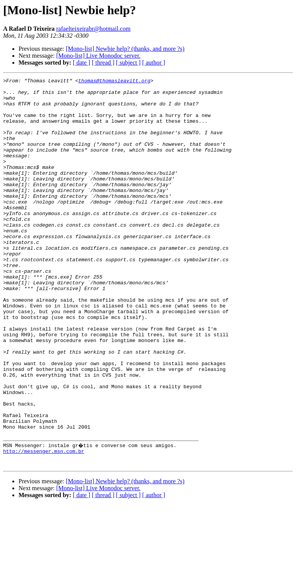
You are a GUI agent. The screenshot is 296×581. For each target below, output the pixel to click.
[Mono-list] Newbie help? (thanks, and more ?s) (125, 48)
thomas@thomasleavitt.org (114, 81)
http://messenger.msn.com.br (43, 524)
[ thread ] (103, 62)
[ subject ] (128, 62)
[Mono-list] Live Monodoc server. (98, 55)
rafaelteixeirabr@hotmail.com (93, 28)
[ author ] (153, 62)
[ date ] (81, 62)
